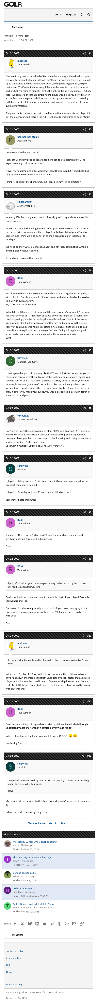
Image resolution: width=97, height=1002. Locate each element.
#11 (89, 701)
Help (8, 965)
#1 (90, 53)
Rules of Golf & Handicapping (38, 907)
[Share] (84, 53)
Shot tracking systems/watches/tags (32, 857)
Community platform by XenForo (38, 992)
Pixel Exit (22, 998)
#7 (90, 458)
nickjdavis (17, 892)
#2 (90, 129)
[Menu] (9, 14)
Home (9, 972)
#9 (90, 558)
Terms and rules (14, 951)
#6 (90, 407)
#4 (90, 270)
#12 (89, 755)
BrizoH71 (17, 876)
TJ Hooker (17, 907)
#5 (90, 350)
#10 (89, 635)
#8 (90, 512)
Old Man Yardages (22, 888)
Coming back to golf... (24, 872)
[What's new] (81, 14)
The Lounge (26, 845)
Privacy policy (13, 958)
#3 (90, 194)
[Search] (88, 14)
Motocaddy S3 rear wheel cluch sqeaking (34, 841)
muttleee (11, 40)
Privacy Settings (14, 984)
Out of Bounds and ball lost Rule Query (33, 904)
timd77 (16, 860)
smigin (16, 845)
